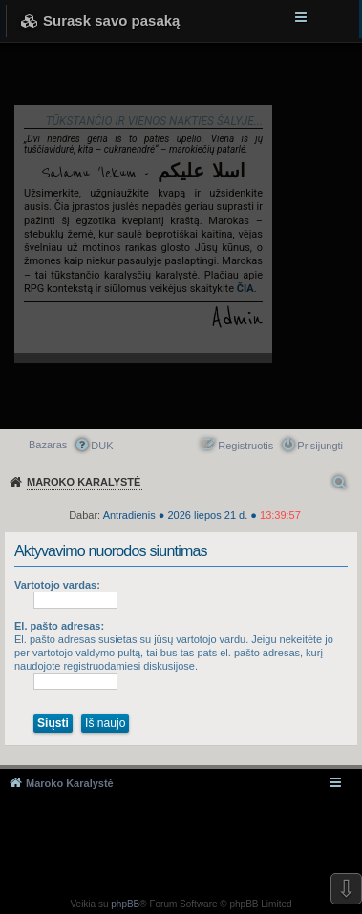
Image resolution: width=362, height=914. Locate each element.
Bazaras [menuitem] (48, 444)
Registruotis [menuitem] (245, 445)
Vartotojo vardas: (57, 585)
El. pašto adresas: (59, 626)
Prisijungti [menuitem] (320, 445)
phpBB (125, 904)
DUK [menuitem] (102, 445)
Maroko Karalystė (70, 783)
